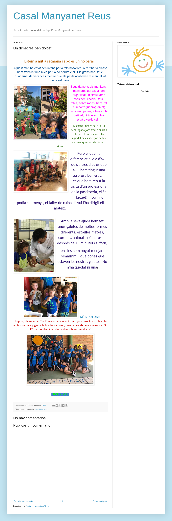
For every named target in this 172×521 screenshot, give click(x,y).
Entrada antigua (100, 501)
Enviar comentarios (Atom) (37, 506)
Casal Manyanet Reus (62, 15)
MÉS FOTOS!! (90, 317)
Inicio (63, 501)
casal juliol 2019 (41, 409)
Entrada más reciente (23, 501)
